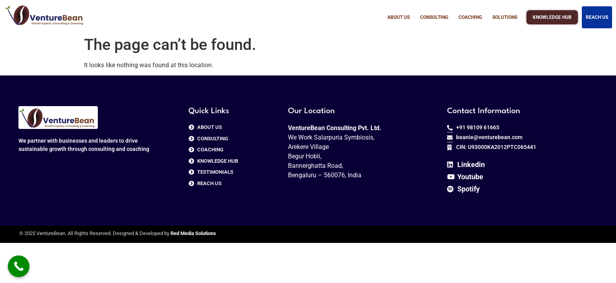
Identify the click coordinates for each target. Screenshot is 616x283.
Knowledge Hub (552, 15)
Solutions (504, 17)
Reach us (597, 17)
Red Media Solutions (193, 233)
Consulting (434, 17)
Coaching (470, 17)
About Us (398, 17)
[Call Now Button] (18, 266)
